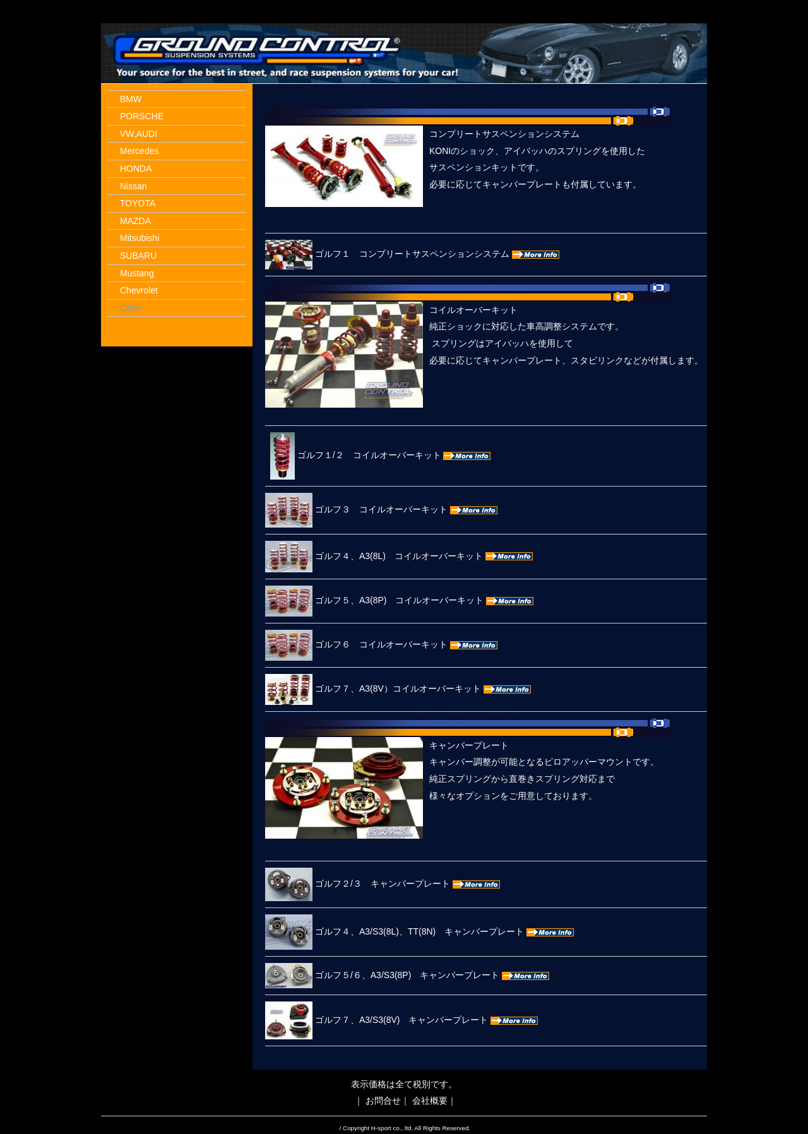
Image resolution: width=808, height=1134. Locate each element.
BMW (130, 99)
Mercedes (139, 151)
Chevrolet (139, 290)
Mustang (137, 273)
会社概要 (430, 1101)
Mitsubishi (139, 238)
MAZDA (135, 221)
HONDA (136, 168)
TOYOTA (137, 203)
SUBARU (138, 256)
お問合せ (383, 1101)
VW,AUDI (138, 134)
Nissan (133, 186)
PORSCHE (141, 116)
